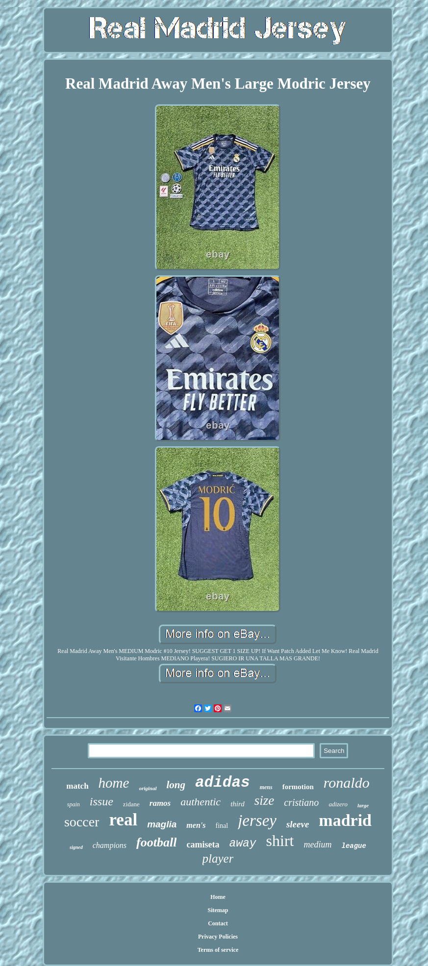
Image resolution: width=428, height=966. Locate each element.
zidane (131, 804)
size (264, 800)
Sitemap (217, 910)
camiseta (202, 844)
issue (101, 801)
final (221, 825)
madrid (345, 820)
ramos (160, 803)
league (354, 846)
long (176, 785)
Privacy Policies (218, 936)
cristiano (301, 802)
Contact (218, 923)
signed (76, 847)
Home (218, 897)
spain (73, 804)
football (156, 842)
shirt (280, 840)
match (77, 786)
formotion (298, 787)
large (363, 805)
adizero (338, 804)
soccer (82, 821)
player (218, 858)
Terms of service (218, 949)
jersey (257, 820)
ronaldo (347, 782)
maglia (161, 824)
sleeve (297, 824)
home (114, 783)
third (237, 804)
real (123, 819)
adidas (222, 782)
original (147, 788)
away (242, 843)
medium (318, 844)
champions (109, 845)
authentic (200, 802)
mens (266, 787)
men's (195, 825)
